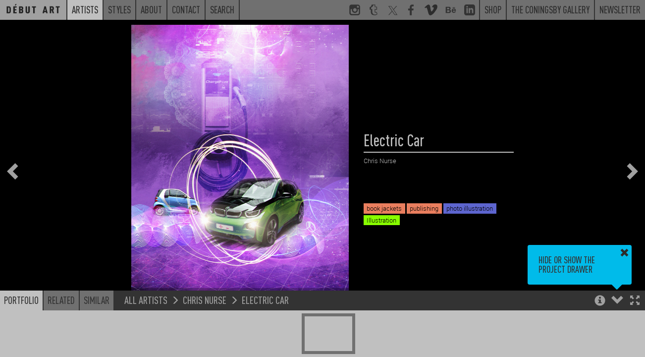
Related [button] (61, 300)
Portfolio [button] (21, 300)
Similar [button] (96, 300)
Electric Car (265, 299)
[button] (635, 301)
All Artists (145, 299)
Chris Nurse (204, 299)
